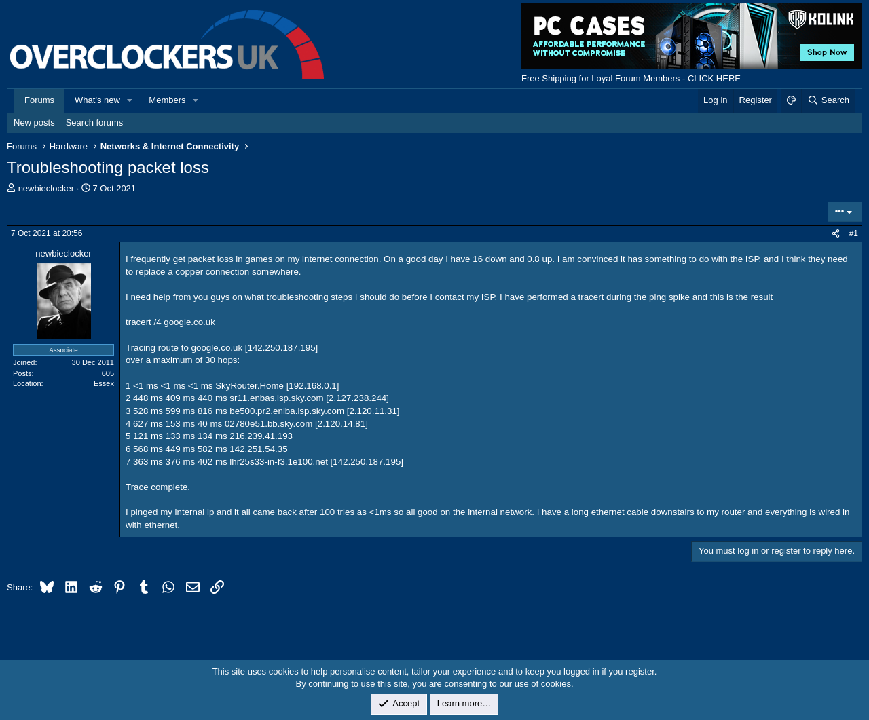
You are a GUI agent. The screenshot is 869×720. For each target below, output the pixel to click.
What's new (97, 100)
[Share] (836, 234)
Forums (39, 100)
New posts (34, 122)
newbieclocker (46, 188)
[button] (130, 100)
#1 (853, 233)
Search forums (95, 122)
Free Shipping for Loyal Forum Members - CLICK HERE (631, 78)
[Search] (828, 100)
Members (167, 100)
